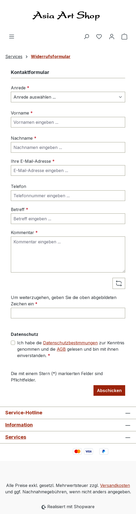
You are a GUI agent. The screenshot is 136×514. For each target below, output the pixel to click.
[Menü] (11, 36)
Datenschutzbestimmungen (70, 342)
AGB (61, 349)
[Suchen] (86, 36)
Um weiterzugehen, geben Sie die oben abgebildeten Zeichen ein (63, 300)
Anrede (20, 87)
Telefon (18, 186)
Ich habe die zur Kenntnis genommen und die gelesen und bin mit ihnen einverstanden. (70, 349)
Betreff (19, 209)
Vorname (22, 113)
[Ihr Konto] (111, 36)
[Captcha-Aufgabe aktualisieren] (118, 283)
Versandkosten (115, 485)
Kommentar (24, 232)
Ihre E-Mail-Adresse (33, 161)
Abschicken (109, 390)
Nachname (23, 138)
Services (15, 437)
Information (19, 425)
